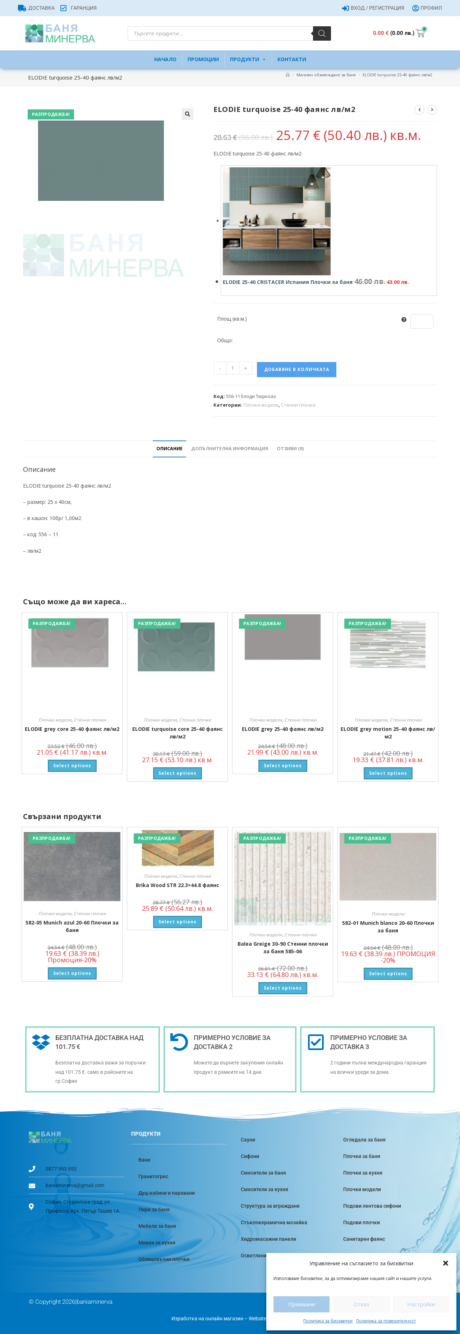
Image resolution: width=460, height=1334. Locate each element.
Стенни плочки (298, 405)
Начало (165, 59)
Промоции (203, 59)
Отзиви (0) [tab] (290, 449)
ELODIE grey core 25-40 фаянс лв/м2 (72, 728)
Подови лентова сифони (372, 1206)
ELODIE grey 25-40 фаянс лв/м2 (282, 728)
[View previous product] (419, 110)
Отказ (361, 1304)
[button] (445, 1263)
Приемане (301, 1304)
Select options (72, 766)
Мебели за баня (157, 1226)
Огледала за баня (364, 1140)
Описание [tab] (169, 449)
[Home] (288, 74)
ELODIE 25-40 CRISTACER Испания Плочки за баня (288, 282)
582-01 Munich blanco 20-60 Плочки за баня (388, 926)
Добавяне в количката (296, 369)
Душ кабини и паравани (166, 1193)
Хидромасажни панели (268, 1239)
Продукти (248, 59)
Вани (144, 1160)
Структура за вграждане (270, 1206)
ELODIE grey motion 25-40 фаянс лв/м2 (388, 732)
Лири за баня (154, 1209)
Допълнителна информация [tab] (229, 449)
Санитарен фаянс (364, 1239)
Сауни (248, 1140)
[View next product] (432, 110)
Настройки (421, 1304)
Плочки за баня (361, 1156)
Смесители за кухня (264, 1189)
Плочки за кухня (362, 1173)
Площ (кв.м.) (232, 318)
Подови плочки (361, 1222)
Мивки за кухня (156, 1242)
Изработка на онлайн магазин (207, 1318)
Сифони (250, 1156)
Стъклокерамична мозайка (274, 1222)
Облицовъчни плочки (163, 1259)
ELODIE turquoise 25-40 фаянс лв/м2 (397, 74)
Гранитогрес (153, 1176)
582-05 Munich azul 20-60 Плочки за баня (72, 926)
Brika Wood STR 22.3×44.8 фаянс (177, 885)
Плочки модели (261, 405)
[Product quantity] (232, 368)
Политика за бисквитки (328, 1321)
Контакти (291, 59)
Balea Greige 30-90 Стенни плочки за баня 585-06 (283, 947)
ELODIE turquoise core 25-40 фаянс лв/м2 (177, 732)
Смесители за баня (263, 1173)
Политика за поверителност (386, 1321)
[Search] (322, 33)
